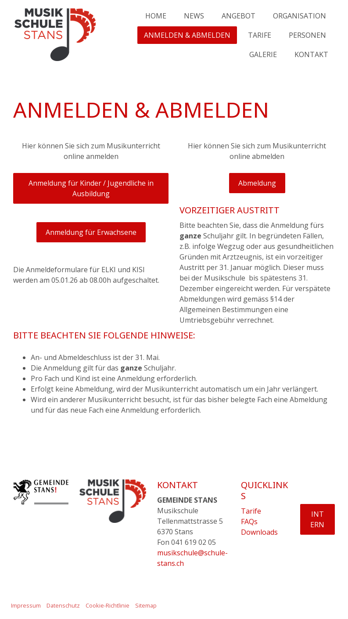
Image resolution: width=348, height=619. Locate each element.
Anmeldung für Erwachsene (91, 232)
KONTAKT (311, 54)
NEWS (194, 16)
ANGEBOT (238, 16)
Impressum (26, 605)
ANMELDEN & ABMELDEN (187, 35)
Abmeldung (257, 183)
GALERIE (263, 54)
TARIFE (259, 35)
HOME (155, 16)
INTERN (317, 519)
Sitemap (146, 605)
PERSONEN (307, 35)
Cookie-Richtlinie (107, 605)
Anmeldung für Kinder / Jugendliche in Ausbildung (91, 188)
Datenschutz (63, 605)
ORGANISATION (299, 16)
